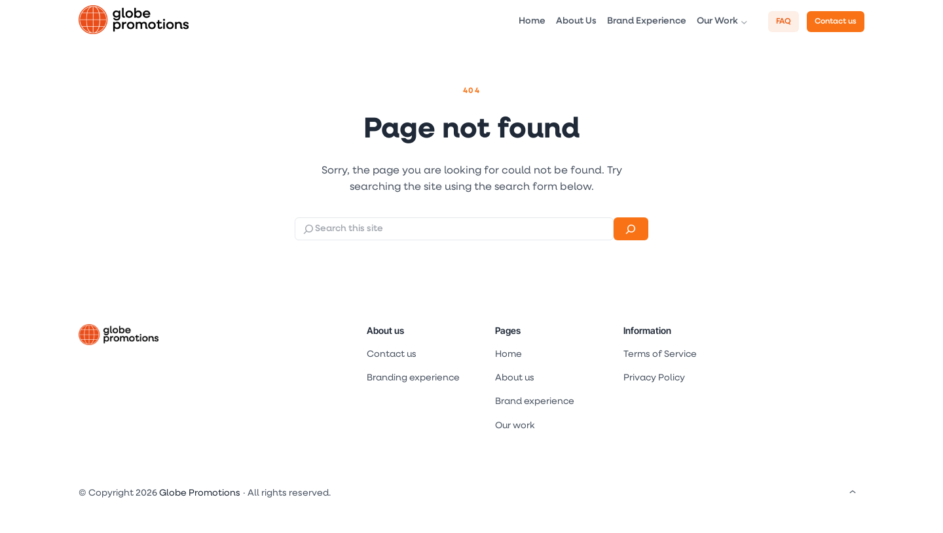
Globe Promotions (199, 493)
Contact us (836, 22)
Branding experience (413, 378)
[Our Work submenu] (744, 22)
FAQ (783, 22)
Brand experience (534, 402)
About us (385, 330)
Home (508, 354)
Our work (514, 426)
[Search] (631, 228)
